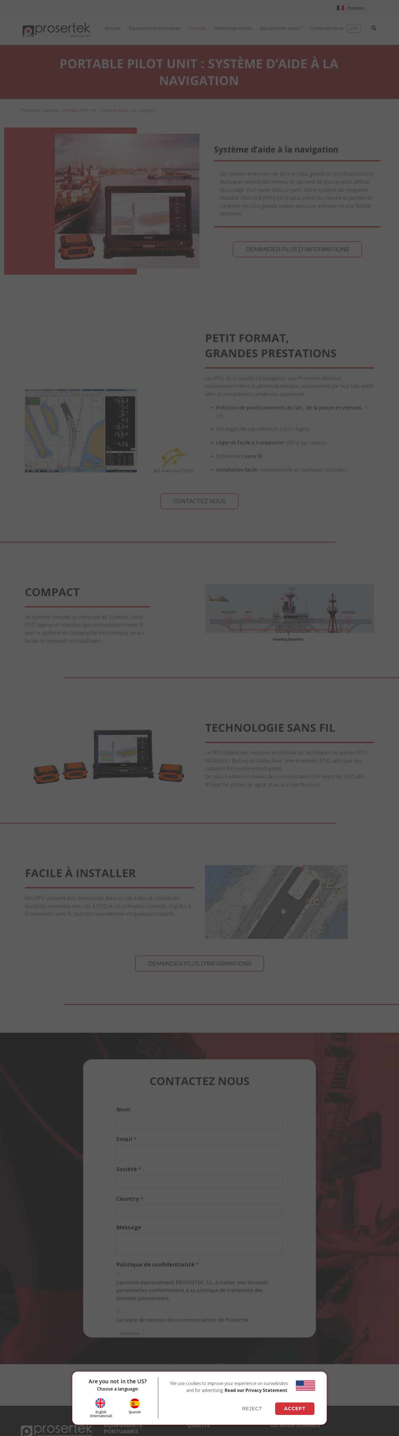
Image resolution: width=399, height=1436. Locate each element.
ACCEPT (295, 1408)
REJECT (252, 1408)
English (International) (101, 1414)
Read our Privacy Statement (256, 1390)
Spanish (135, 1412)
